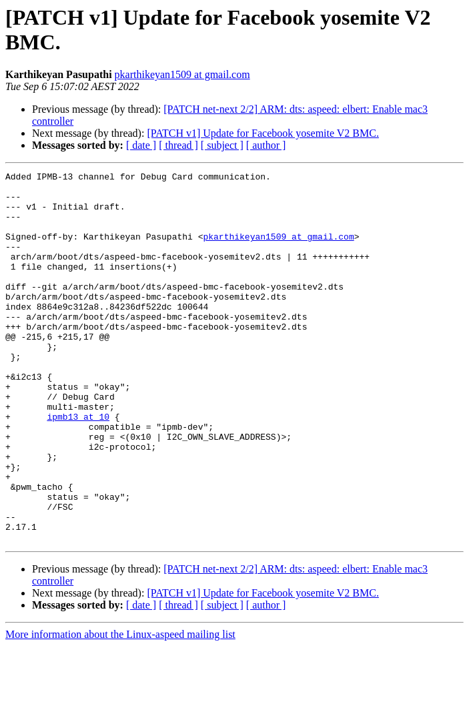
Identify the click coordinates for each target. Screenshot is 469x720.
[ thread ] (178, 145)
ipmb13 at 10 (78, 466)
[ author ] (266, 145)
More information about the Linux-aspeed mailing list (120, 708)
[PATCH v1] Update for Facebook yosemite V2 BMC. (263, 133)
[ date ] (141, 145)
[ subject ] (222, 145)
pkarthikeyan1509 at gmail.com (182, 74)
